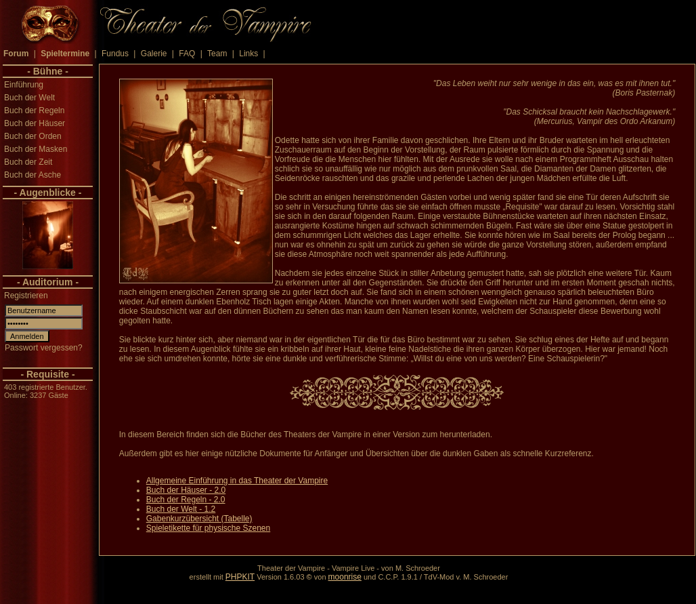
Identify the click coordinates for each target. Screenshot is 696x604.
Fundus (115, 53)
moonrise (345, 577)
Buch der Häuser (34, 123)
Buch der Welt (29, 97)
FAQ (187, 53)
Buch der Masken (35, 149)
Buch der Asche (32, 175)
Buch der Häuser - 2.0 (185, 490)
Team (217, 53)
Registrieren (26, 295)
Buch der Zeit (28, 162)
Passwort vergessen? (44, 348)
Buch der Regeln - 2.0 (185, 499)
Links (248, 53)
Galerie (154, 53)
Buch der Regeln (34, 110)
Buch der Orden (33, 136)
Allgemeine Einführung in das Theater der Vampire (237, 480)
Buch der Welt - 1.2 (181, 509)
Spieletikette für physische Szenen (208, 528)
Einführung (23, 84)
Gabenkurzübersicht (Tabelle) (199, 518)
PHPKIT (240, 577)
